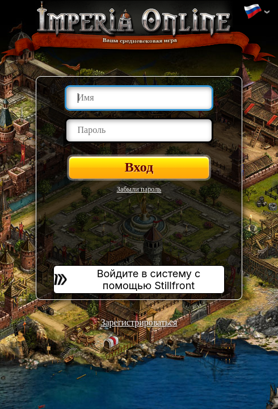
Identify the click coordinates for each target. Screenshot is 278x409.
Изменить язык (252, 12)
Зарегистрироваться (139, 322)
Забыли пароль (139, 189)
